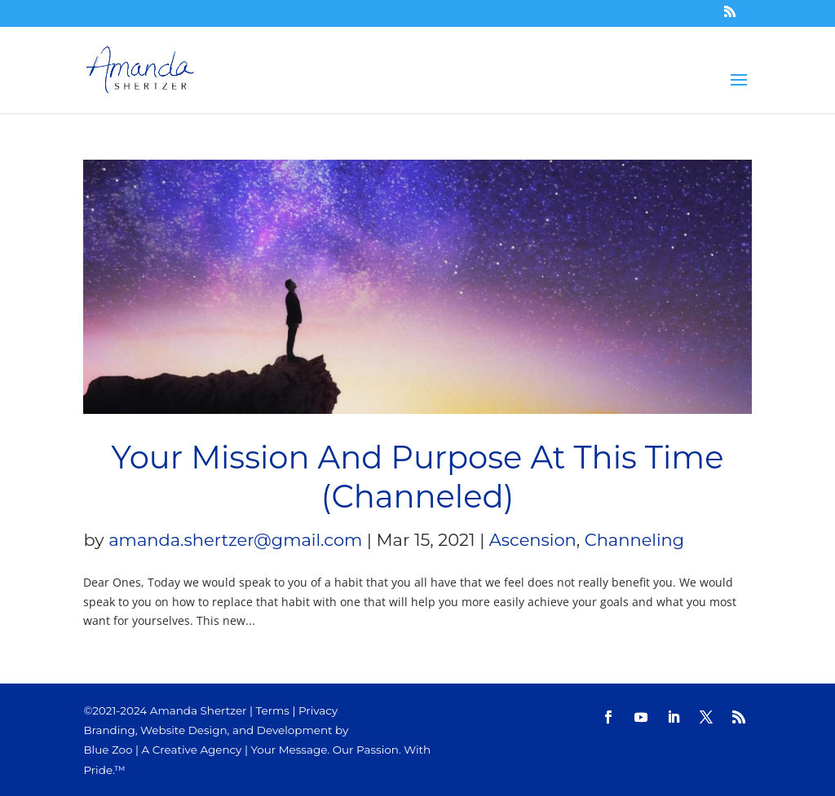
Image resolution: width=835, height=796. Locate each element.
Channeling (634, 540)
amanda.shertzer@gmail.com (235, 540)
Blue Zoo (107, 749)
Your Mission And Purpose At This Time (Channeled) (418, 477)
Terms (272, 710)
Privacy (318, 710)
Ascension (533, 540)
